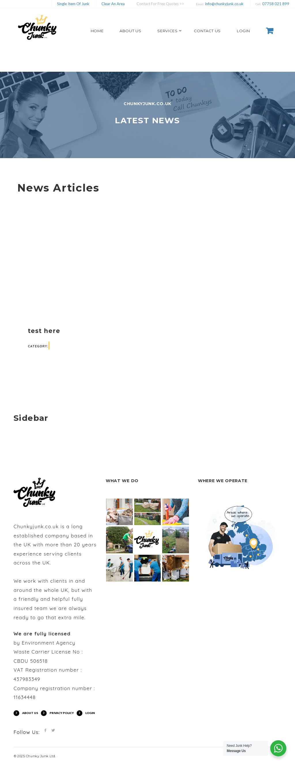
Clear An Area (113, 3)
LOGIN (243, 31)
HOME (97, 31)
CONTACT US (207, 31)
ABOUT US (130, 31)
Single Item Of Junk (73, 3)
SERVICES (167, 31)
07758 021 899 (275, 3)
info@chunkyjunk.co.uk (223, 3)
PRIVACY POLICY (62, 713)
